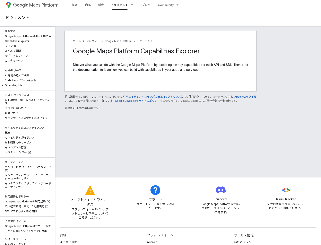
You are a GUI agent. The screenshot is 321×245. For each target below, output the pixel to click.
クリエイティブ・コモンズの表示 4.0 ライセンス (152, 96)
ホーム (77, 41)
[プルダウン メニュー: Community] (179, 5)
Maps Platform (35, 5)
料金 (101, 5)
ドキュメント (17, 17)
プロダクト (92, 41)
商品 (88, 5)
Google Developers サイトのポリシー (137, 100)
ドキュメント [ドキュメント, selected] (119, 5)
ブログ (146, 5)
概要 (75, 5)
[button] (26, 85)
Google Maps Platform (118, 41)
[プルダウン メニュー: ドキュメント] (133, 5)
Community (166, 5)
